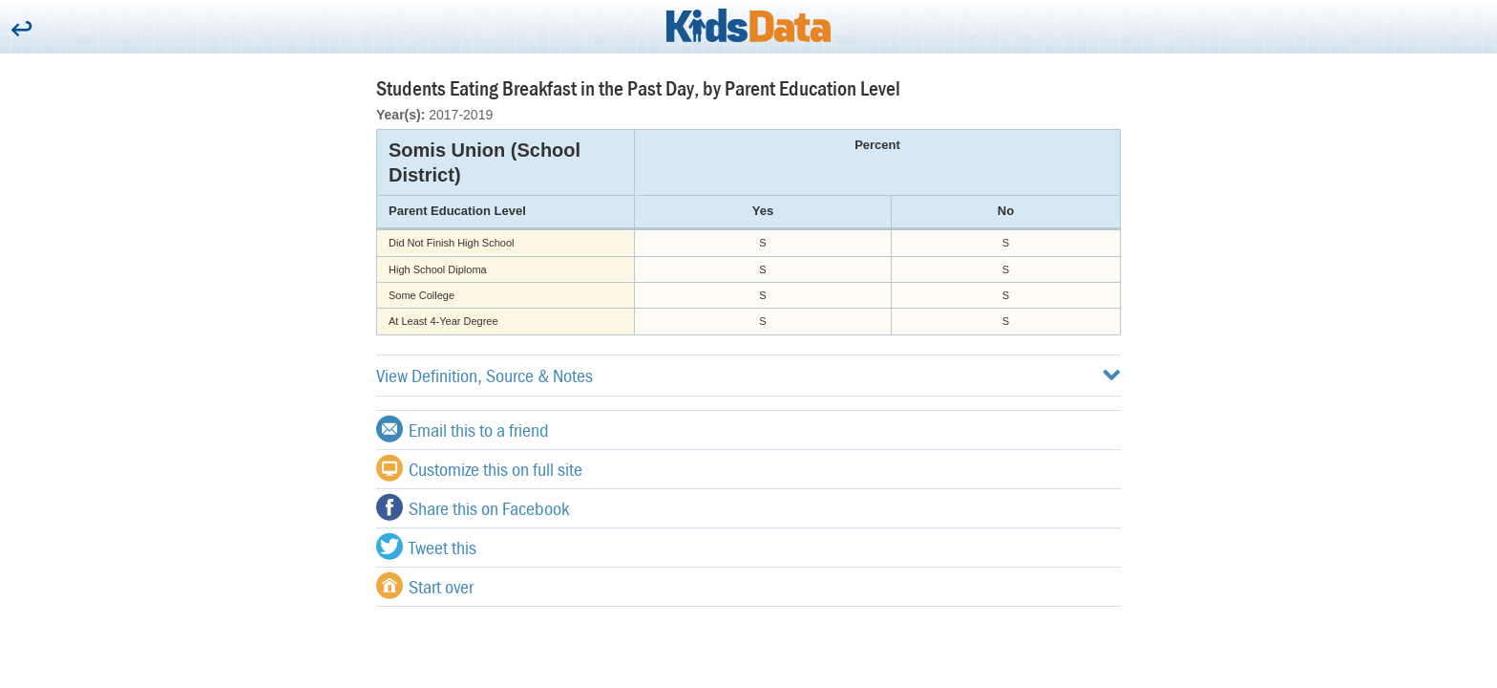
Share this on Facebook (472, 507)
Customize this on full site (479, 468)
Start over (425, 585)
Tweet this (426, 546)
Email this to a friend (462, 429)
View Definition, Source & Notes (748, 375)
